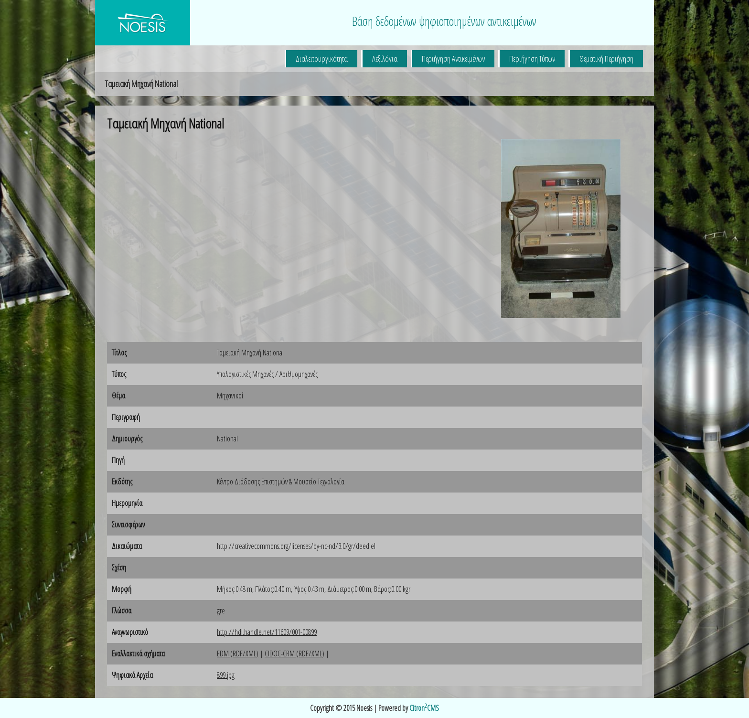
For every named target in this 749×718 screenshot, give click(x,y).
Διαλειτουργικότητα (322, 58)
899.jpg (226, 675)
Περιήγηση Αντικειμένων (453, 58)
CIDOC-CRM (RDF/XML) (294, 653)
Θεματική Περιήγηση (606, 58)
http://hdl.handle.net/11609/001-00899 (267, 632)
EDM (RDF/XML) (237, 653)
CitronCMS (424, 708)
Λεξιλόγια (384, 58)
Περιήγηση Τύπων (532, 58)
